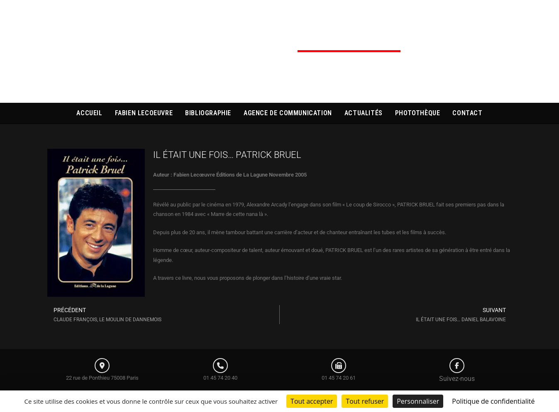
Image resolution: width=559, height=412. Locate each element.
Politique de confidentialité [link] (493, 401)
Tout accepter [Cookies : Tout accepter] (311, 401)
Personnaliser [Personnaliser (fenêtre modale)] (418, 401)
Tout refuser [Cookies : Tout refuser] (365, 401)
